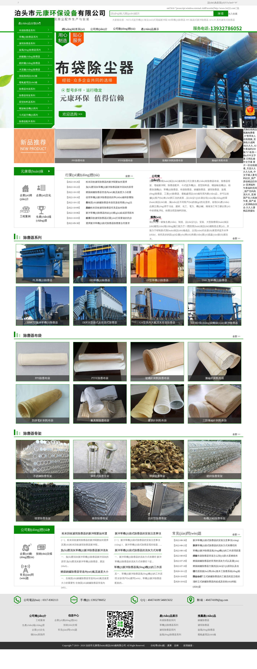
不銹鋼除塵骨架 (42, 476)
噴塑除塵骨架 (43, 518)
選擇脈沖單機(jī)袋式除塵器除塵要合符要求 (108, 223)
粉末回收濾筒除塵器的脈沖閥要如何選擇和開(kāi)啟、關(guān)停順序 (84, 534)
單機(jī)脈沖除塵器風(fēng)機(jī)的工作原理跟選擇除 (217, 551)
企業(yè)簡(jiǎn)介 (26, 195)
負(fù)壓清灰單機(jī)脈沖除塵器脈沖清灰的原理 (109, 187)
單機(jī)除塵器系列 (28, 37)
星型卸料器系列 (27, 102)
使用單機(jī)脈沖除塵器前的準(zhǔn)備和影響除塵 (110, 198)
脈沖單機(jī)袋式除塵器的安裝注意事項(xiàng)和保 (216, 541)
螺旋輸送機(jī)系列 (28, 108)
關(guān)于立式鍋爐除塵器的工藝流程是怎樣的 (216, 576)
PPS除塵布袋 (78, 160)
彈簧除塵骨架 (157, 476)
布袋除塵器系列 (27, 30)
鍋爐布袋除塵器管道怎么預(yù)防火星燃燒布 (215, 555)
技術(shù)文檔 (44, 553)
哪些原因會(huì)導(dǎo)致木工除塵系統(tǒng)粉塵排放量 (216, 572)
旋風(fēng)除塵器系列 (30, 50)
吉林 (176, 645)
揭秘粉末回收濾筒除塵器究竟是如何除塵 (106, 207)
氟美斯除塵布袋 (100, 420)
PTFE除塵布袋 (125, 160)
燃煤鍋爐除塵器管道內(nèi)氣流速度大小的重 (108, 192)
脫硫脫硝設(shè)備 (28, 76)
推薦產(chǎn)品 (207, 615)
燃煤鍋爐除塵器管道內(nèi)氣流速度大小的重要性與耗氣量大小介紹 (84, 572)
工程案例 (25, 216)
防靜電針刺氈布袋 (42, 420)
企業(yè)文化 (43, 195)
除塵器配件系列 (27, 121)
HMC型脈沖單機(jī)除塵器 (42, 322)
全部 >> (129, 176)
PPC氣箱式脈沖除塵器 (197, 20)
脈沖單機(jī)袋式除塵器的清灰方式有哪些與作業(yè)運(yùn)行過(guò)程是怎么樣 (138, 551)
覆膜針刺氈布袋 (157, 420)
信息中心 (73, 615)
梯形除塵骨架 (100, 518)
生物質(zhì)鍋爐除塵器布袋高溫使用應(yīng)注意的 (109, 203)
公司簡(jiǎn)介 (98, 29)
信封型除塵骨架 (157, 518)
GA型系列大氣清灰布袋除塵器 (157, 322)
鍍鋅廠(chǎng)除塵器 (29, 63)
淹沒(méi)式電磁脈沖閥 (155, 20)
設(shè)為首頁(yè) (216, 2)
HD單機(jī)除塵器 (176, 20)
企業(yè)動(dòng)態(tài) (27, 553)
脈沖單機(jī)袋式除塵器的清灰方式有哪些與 (215, 545)
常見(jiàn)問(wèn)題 (27, 574)
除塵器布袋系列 (27, 89)
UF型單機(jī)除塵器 (157, 280)
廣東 (169, 645)
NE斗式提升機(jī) (134, 20)
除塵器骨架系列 (27, 95)
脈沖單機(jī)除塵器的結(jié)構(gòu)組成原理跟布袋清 (110, 214)
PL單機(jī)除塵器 (42, 280)
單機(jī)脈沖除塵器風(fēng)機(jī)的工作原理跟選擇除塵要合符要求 (138, 568)
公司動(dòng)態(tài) (124, 28)
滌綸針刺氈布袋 (220, 160)
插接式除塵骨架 (100, 476)
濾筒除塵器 (203, 625)
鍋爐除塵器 (203, 620)
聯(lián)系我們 (38, 634)
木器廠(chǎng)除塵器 (29, 69)
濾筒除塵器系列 (27, 43)
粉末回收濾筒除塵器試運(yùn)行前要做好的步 (109, 218)
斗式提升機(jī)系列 (28, 115)
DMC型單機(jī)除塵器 (214, 280)
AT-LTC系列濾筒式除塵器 (222, 20)
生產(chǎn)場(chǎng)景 (43, 216)
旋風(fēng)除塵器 (206, 629)
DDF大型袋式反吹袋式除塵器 (99, 322)
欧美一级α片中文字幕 (249, 155)
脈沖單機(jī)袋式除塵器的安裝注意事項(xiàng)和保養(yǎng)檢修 (138, 534)
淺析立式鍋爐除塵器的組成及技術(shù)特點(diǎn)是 (215, 582)
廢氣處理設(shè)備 (28, 82)
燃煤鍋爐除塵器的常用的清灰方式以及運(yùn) (216, 561)
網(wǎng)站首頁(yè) (73, 29)
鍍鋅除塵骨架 (215, 476)
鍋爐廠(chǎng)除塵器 (29, 56)
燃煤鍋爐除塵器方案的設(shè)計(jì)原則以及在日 (216, 567)
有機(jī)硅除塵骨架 (214, 518)
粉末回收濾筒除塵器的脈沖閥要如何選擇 (106, 182)
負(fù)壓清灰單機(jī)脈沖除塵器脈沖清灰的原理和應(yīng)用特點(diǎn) (84, 551)
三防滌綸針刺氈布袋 (215, 420)
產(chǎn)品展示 (150, 29)
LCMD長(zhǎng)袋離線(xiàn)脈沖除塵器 (214, 322)
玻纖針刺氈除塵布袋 (172, 160)
